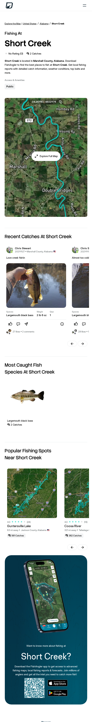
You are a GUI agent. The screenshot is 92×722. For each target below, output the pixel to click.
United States (30, 23)
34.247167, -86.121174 (47, 102)
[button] (46, 156)
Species (9, 311)
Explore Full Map (49, 156)
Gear (52, 311)
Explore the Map (13, 23)
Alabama (44, 23)
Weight (40, 311)
